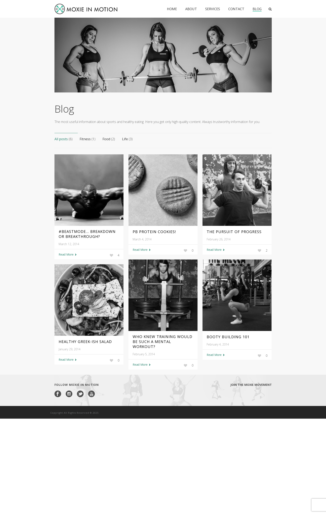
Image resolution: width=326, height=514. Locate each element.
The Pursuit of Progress (234, 231)
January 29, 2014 (69, 349)
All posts (63, 139)
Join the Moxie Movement (251, 385)
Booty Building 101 (228, 336)
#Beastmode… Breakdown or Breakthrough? (87, 234)
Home (172, 9)
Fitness (87, 139)
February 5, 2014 (144, 354)
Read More (68, 254)
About (191, 9)
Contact (236, 9)
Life (127, 139)
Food (108, 139)
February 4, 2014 (218, 344)
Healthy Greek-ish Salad (85, 341)
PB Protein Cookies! (154, 231)
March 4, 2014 (142, 239)
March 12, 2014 (69, 244)
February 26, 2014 (219, 239)
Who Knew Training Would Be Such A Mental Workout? (162, 341)
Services (212, 9)
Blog (257, 9)
